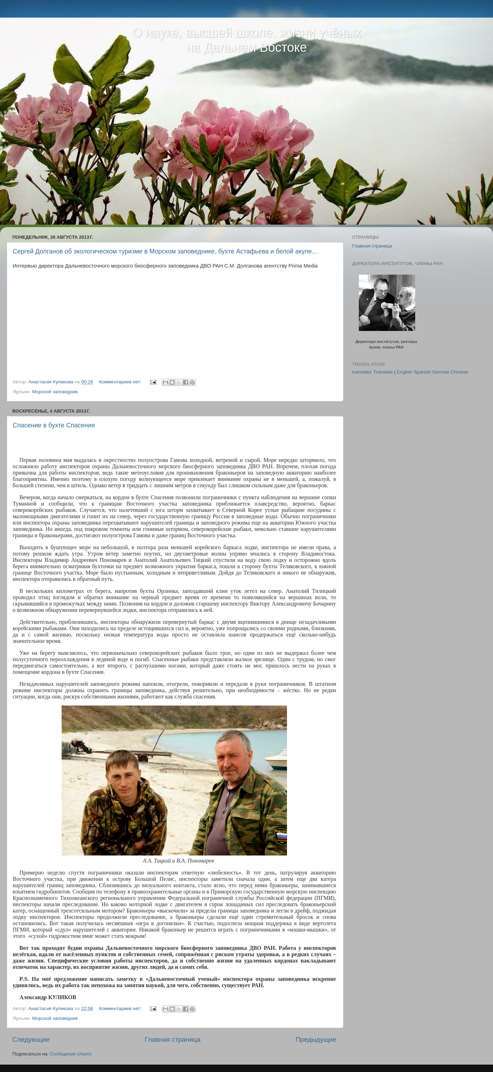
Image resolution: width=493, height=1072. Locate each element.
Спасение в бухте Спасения (54, 425)
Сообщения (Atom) (71, 1054)
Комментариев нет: (121, 381)
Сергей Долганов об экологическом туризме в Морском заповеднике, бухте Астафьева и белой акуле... (165, 251)
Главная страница (173, 1039)
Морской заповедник (55, 391)
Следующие (31, 1039)
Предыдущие (315, 1039)
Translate (383, 372)
